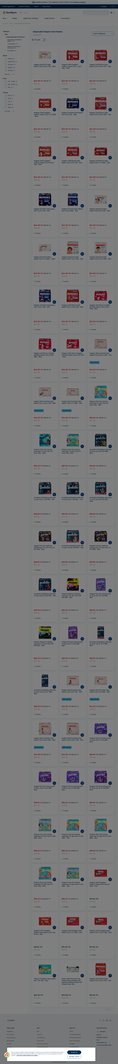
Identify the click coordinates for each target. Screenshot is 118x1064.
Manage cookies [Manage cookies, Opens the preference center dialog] (74, 1056)
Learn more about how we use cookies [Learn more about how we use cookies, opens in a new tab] (27, 1055)
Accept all (74, 1052)
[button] (6, 1055)
